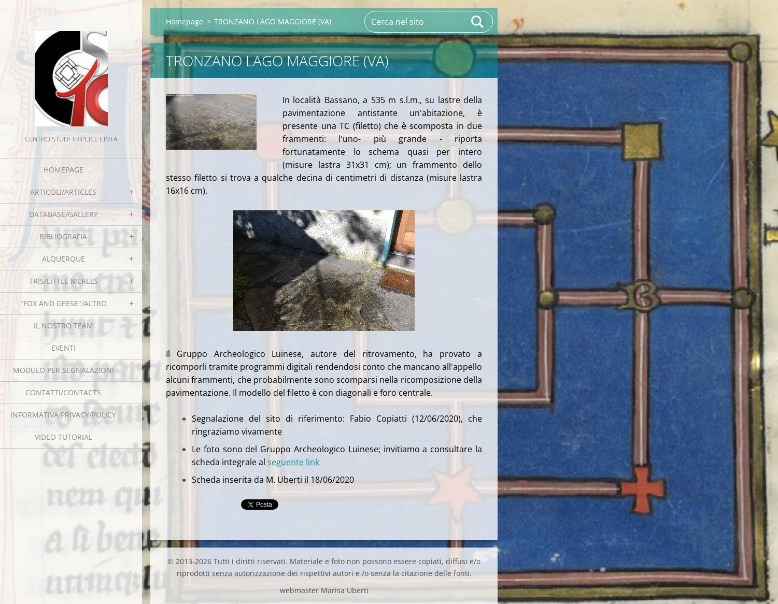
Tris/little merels (63, 281)
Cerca (478, 22)
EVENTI (63, 348)
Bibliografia (63, 236)
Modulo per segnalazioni (63, 370)
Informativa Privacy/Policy (63, 415)
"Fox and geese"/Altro (63, 303)
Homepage (63, 170)
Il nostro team (63, 325)
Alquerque (63, 259)
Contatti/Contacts (63, 392)
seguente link (292, 462)
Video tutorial (63, 437)
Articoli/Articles (63, 192)
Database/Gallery (63, 214)
